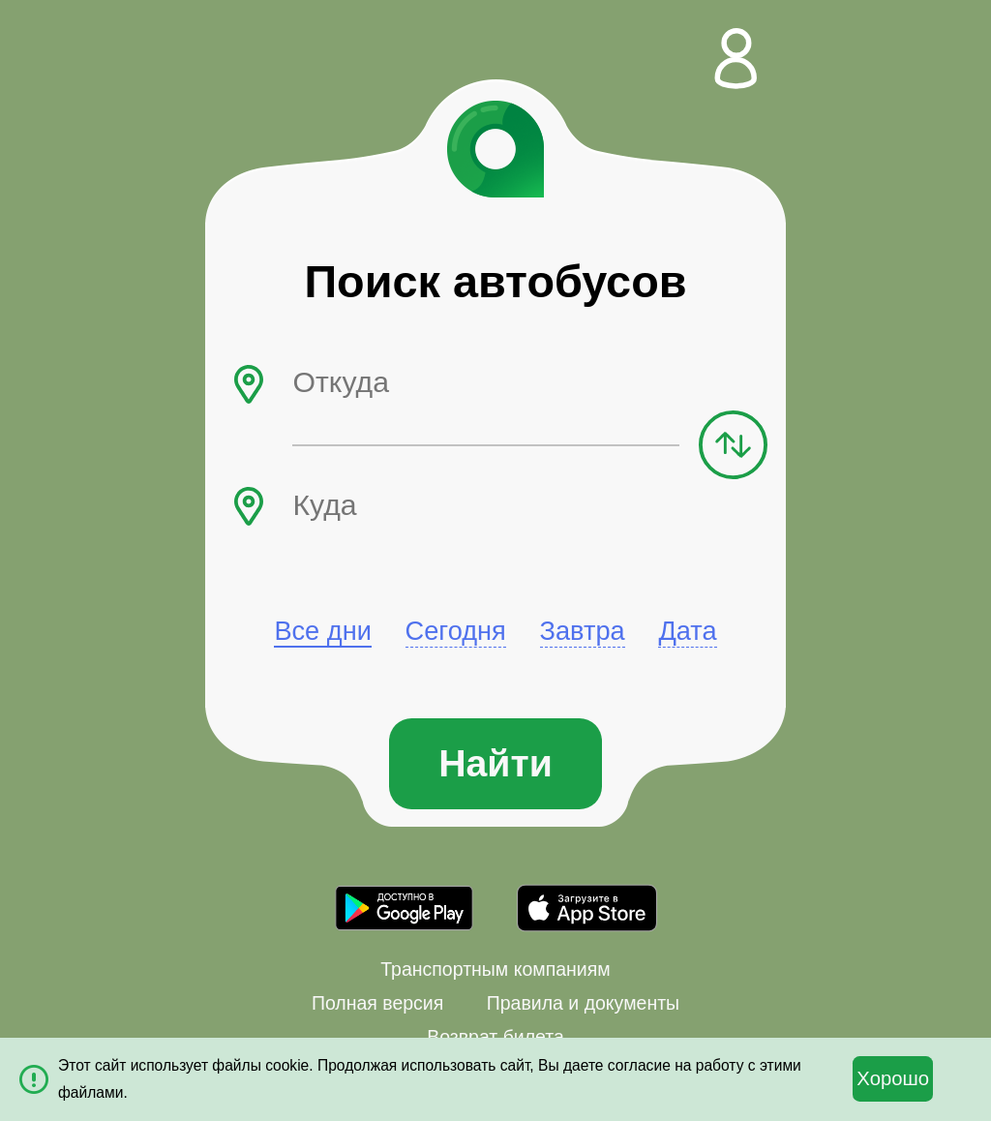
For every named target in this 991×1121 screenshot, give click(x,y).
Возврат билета (495, 1036)
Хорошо (892, 1078)
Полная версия (377, 1003)
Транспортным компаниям (495, 969)
